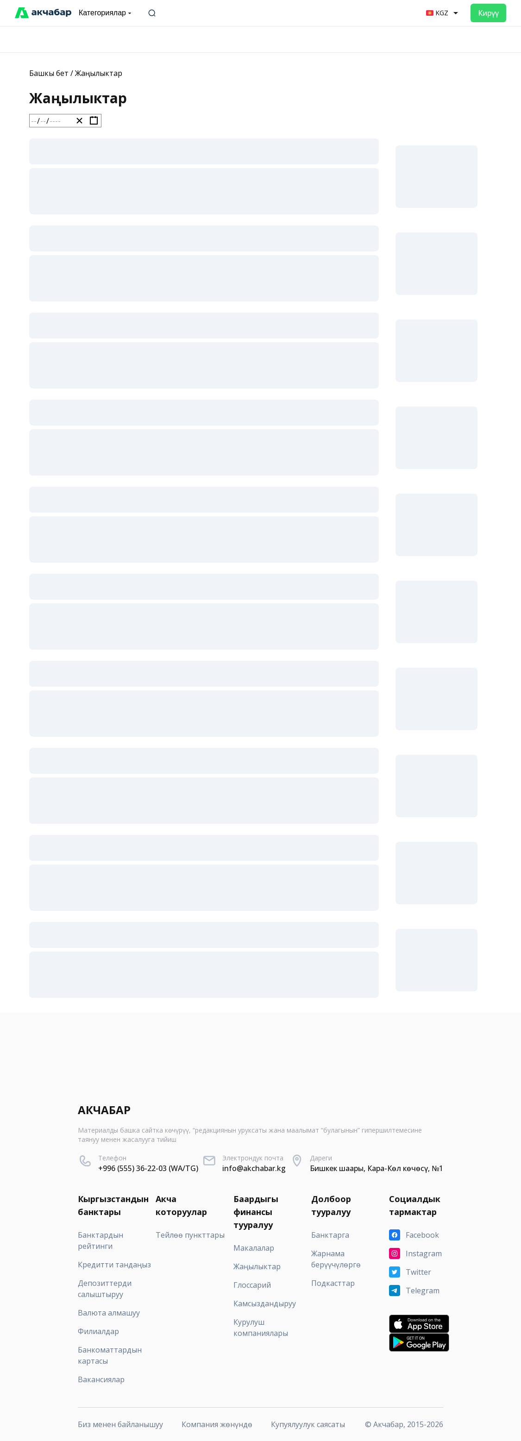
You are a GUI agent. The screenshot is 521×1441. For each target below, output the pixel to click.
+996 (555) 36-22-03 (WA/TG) (148, 1168)
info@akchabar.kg (254, 1168)
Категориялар (106, 13)
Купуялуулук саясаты (308, 1424)
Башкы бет (49, 73)
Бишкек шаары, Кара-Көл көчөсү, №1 (376, 1168)
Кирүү (488, 13)
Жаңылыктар (98, 73)
